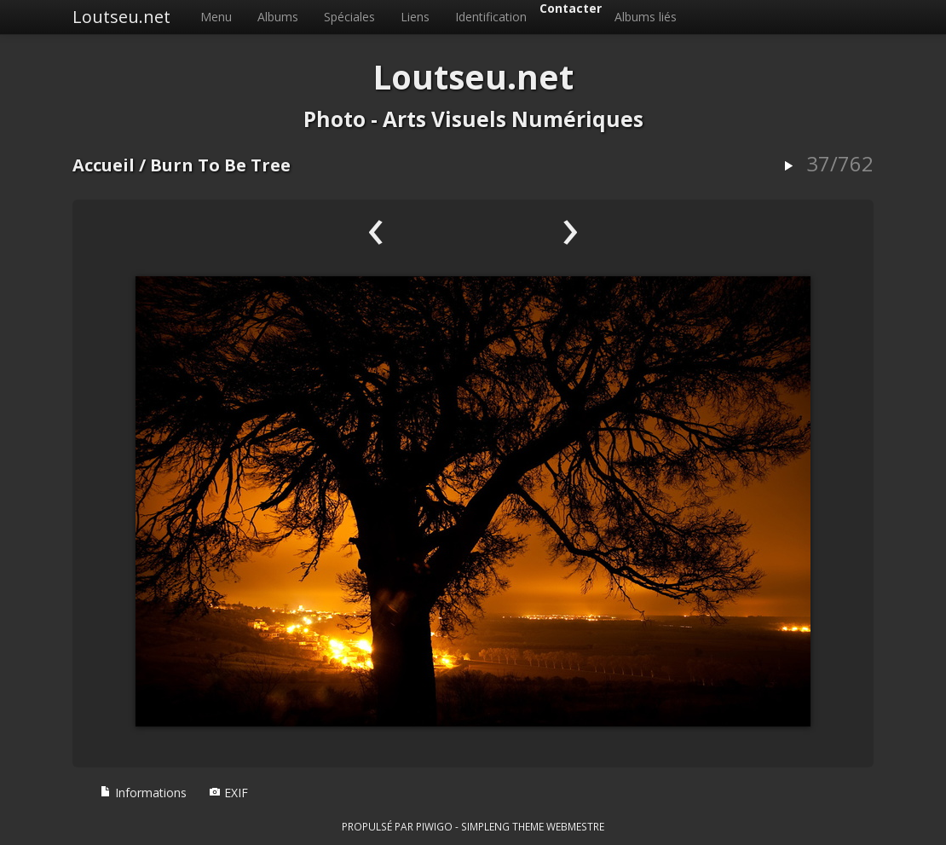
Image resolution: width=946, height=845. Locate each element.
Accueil (103, 165)
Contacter (570, 8)
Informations (143, 792)
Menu (216, 17)
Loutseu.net (121, 16)
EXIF (228, 792)
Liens (415, 17)
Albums (277, 17)
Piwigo (434, 826)
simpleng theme (502, 826)
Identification (491, 17)
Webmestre (575, 826)
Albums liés (645, 17)
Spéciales (349, 17)
